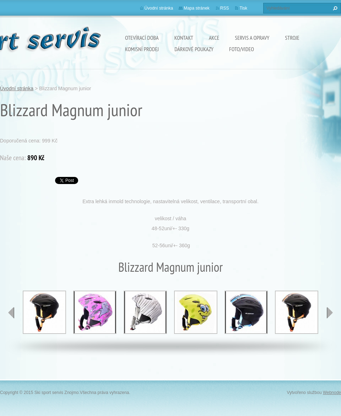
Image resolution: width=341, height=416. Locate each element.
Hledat (334, 8)
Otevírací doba (142, 37)
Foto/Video (241, 49)
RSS (224, 8)
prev (11, 313)
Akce (214, 37)
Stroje (292, 37)
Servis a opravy (252, 37)
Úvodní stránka (159, 8)
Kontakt (183, 37)
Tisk (243, 8)
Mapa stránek (197, 8)
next (329, 313)
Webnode (332, 392)
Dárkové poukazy (193, 49)
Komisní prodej (142, 49)
